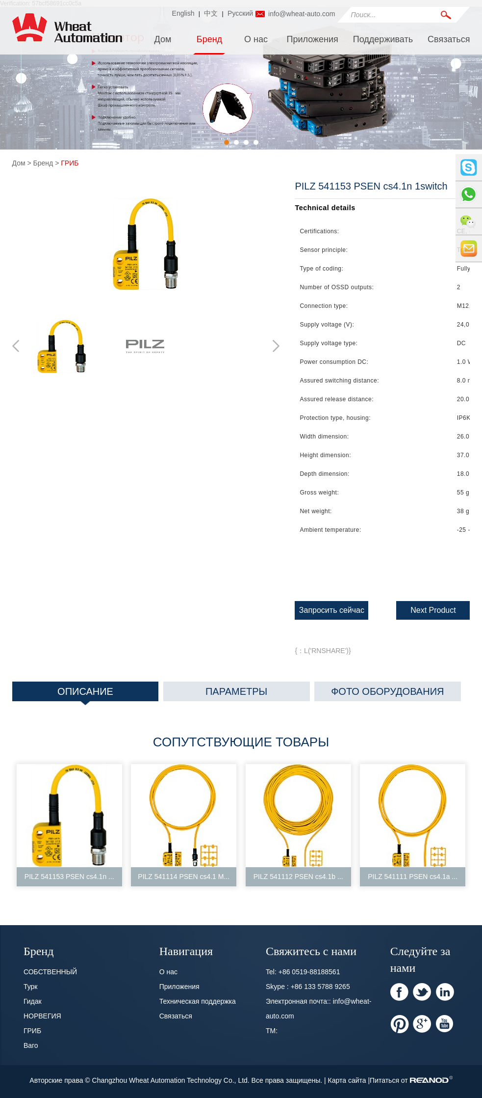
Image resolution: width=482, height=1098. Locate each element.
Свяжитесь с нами (311, 950)
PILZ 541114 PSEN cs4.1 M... (183, 876)
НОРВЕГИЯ (42, 1016)
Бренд (209, 39)
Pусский (240, 13)
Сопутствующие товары (241, 742)
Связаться (449, 39)
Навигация (186, 950)
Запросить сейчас (331, 610)
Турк (31, 986)
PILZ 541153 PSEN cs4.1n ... (69, 876)
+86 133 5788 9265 (320, 986)
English (183, 13)
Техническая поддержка (197, 1001)
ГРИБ (69, 163)
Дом (163, 39)
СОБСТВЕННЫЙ (50, 972)
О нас (256, 39)
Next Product (433, 610)
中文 (211, 13)
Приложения (312, 39)
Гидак (33, 1001)
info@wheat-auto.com (301, 14)
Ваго (31, 1045)
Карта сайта (348, 1080)
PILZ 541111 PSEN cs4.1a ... (412, 876)
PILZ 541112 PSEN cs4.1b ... (298, 876)
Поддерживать (383, 39)
